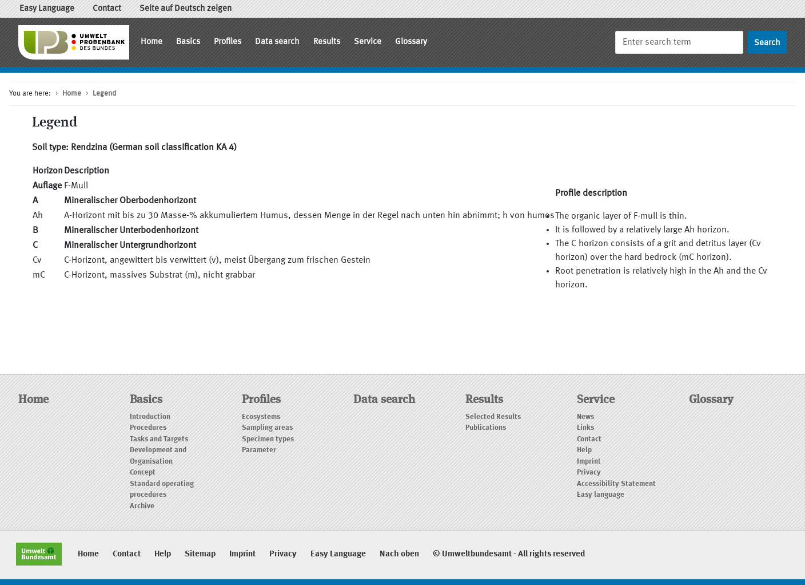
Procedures (148, 428)
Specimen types (268, 439)
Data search (277, 42)
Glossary (411, 42)
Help (584, 450)
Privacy (589, 472)
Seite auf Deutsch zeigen (186, 9)
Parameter (259, 450)
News (585, 417)
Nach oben (399, 554)
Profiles (227, 42)
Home (151, 42)
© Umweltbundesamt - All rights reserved (509, 554)
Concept (143, 472)
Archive (142, 506)
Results (326, 42)
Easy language (600, 495)
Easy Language (46, 9)
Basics (188, 42)
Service (367, 42)
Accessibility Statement (616, 484)
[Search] (679, 42)
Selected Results (493, 417)
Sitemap (200, 554)
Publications (485, 428)
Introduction (150, 417)
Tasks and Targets (159, 439)
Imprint (589, 461)
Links (585, 428)
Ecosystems (261, 417)
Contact (107, 9)
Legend (104, 93)
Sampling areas (267, 428)
